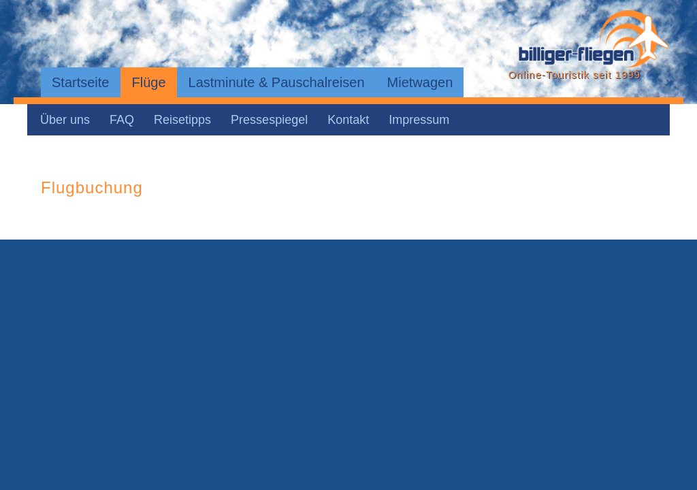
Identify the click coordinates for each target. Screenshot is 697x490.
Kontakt (348, 120)
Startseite (80, 82)
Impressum (419, 120)
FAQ (122, 120)
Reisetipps (182, 120)
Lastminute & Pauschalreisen (277, 82)
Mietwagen (420, 82)
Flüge (148, 82)
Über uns (65, 120)
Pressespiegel (269, 120)
